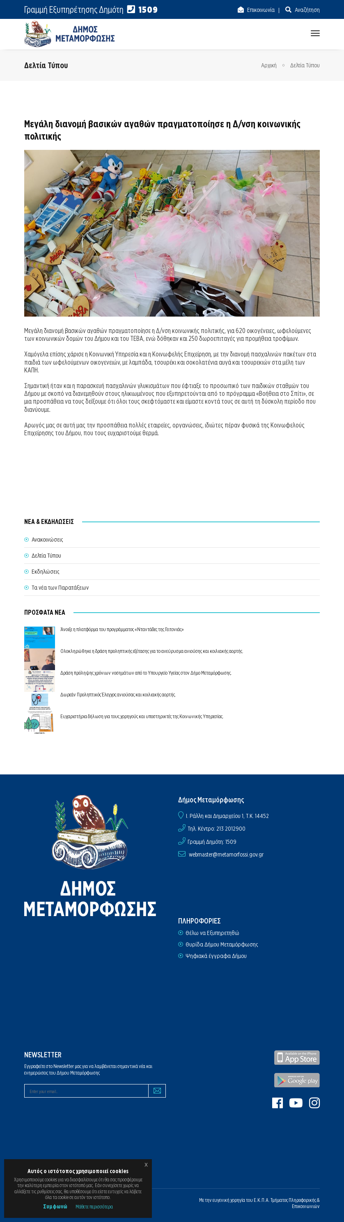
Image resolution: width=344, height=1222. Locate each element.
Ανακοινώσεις (47, 539)
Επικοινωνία (260, 10)
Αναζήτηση (307, 10)
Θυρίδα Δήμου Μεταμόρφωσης (222, 944)
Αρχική (269, 65)
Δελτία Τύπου (305, 65)
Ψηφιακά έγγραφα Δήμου (216, 956)
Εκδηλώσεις (45, 571)
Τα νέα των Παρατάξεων (60, 587)
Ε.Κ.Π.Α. (262, 1200)
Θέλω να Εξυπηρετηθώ (212, 933)
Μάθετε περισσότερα (94, 1207)
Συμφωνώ (55, 1206)
